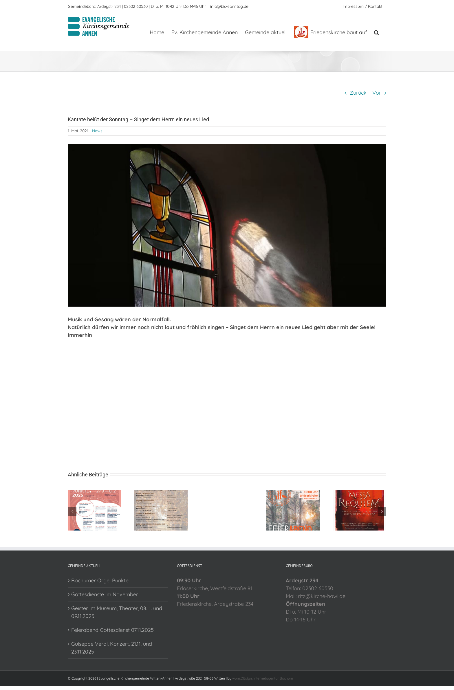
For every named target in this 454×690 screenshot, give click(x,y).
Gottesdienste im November (104, 594)
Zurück (358, 92)
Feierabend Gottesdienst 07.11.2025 (112, 630)
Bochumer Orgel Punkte (100, 580)
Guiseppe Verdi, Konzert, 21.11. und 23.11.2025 (111, 648)
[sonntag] (227, 225)
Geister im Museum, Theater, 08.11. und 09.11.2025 (116, 612)
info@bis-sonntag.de (229, 6)
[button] (376, 32)
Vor (376, 92)
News (97, 130)
